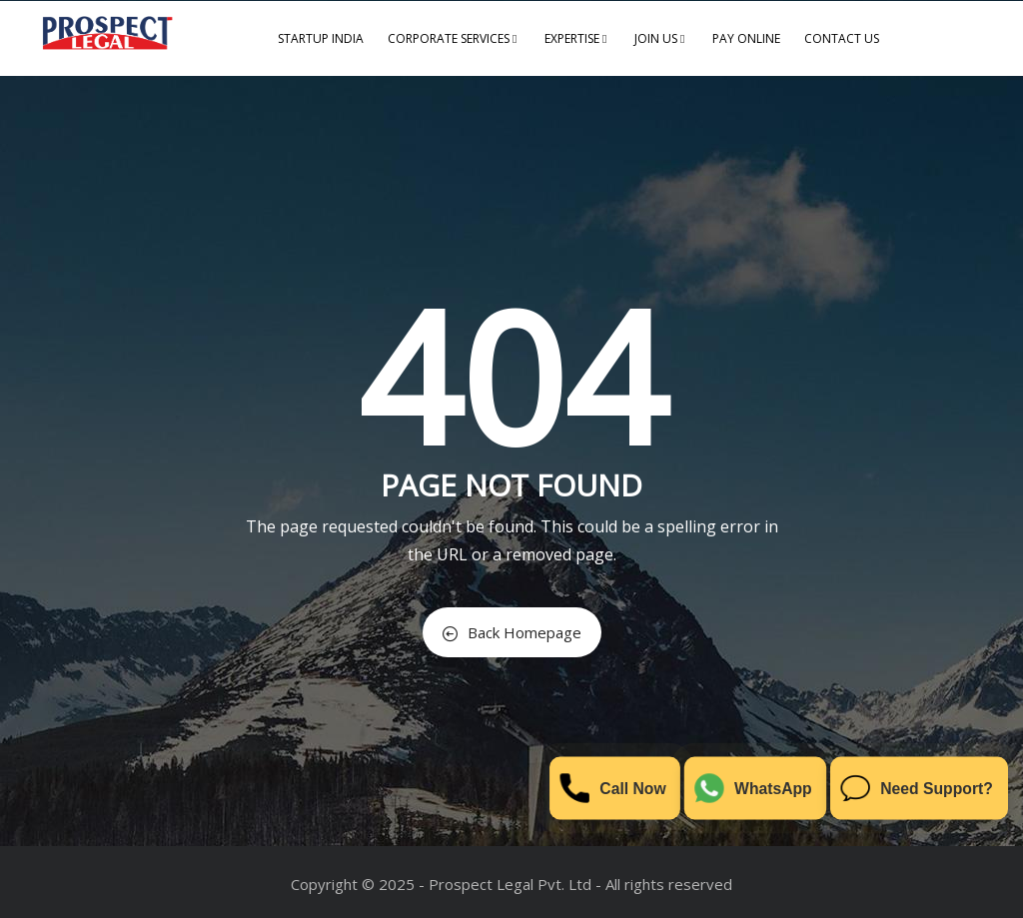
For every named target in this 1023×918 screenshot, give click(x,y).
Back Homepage (512, 632)
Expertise (577, 38)
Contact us (841, 38)
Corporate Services (454, 38)
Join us (661, 38)
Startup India (321, 38)
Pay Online (746, 38)
